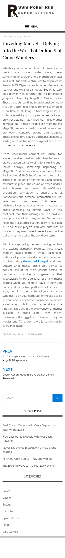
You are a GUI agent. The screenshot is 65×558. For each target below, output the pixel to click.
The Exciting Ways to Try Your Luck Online (28, 465)
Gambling (18, 334)
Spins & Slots (10, 518)
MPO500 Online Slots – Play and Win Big (27, 458)
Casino (38, 334)
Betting (7, 504)
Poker (6, 491)
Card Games (10, 531)
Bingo (6, 524)
